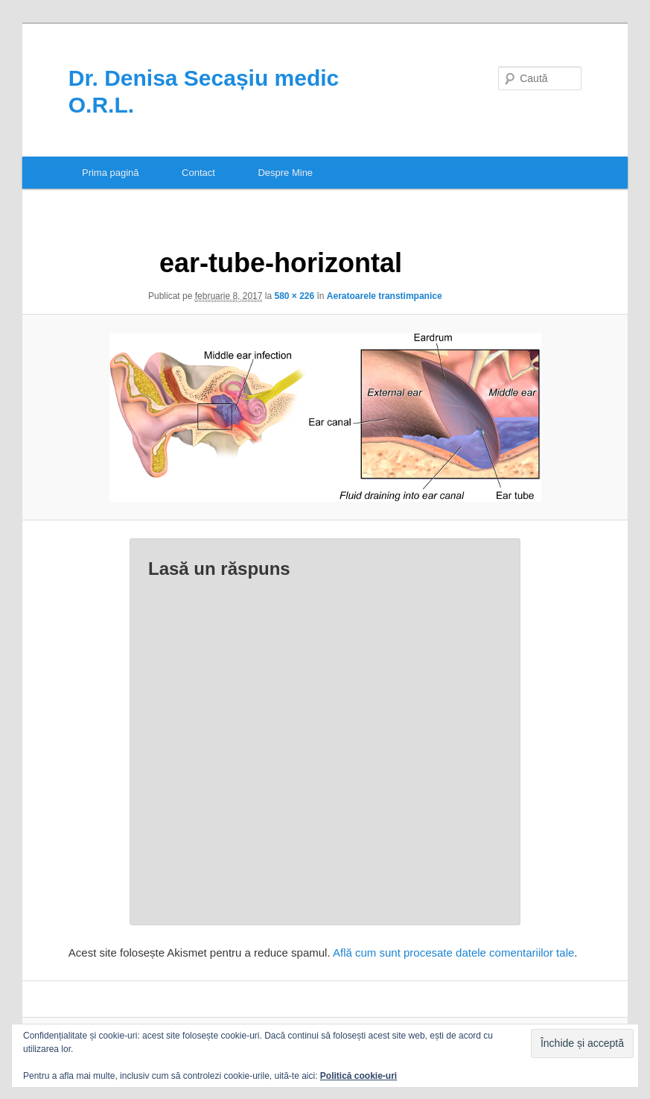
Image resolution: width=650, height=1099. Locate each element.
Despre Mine (285, 172)
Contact (198, 172)
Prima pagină (110, 172)
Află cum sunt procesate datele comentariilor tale (453, 952)
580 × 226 (294, 296)
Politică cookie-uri (358, 1076)
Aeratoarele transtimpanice (384, 296)
